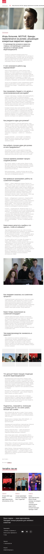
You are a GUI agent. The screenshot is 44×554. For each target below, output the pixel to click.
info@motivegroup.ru (8, 549)
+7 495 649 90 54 (8, 543)
